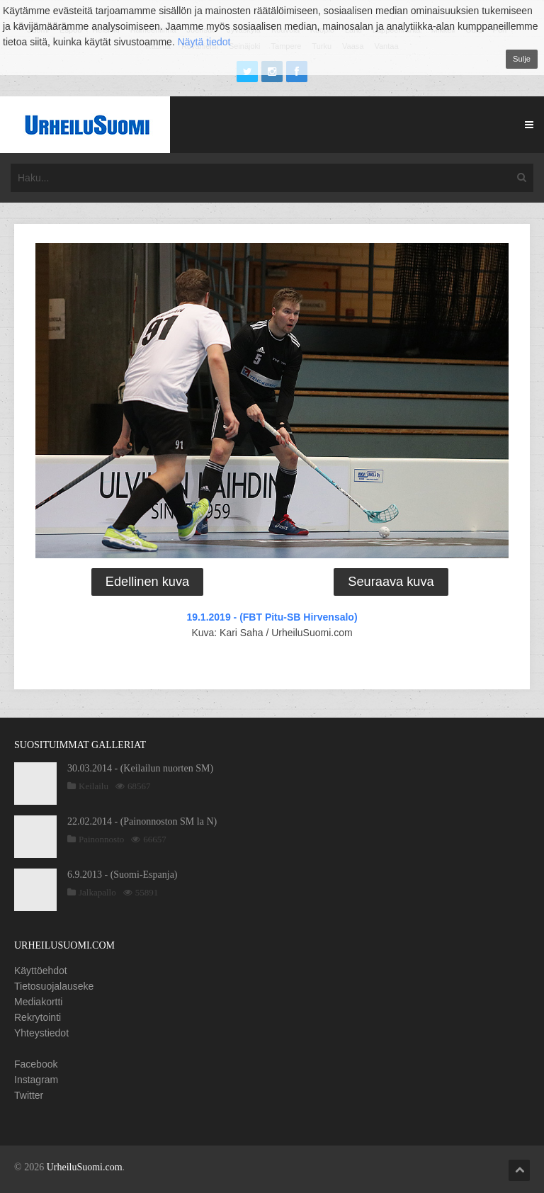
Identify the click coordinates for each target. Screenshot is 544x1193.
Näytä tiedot (204, 41)
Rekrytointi (37, 1017)
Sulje (522, 59)
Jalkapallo (97, 892)
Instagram (36, 1079)
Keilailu (93, 786)
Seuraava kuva (391, 582)
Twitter (28, 1095)
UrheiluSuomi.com (85, 1167)
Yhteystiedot (41, 1033)
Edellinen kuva (147, 582)
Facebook (35, 1064)
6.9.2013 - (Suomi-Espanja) (122, 874)
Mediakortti (38, 1001)
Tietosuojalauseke (54, 986)
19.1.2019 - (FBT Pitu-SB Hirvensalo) (271, 617)
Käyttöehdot (40, 970)
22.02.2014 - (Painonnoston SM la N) (142, 821)
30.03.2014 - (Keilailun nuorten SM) (140, 768)
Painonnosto (101, 839)
